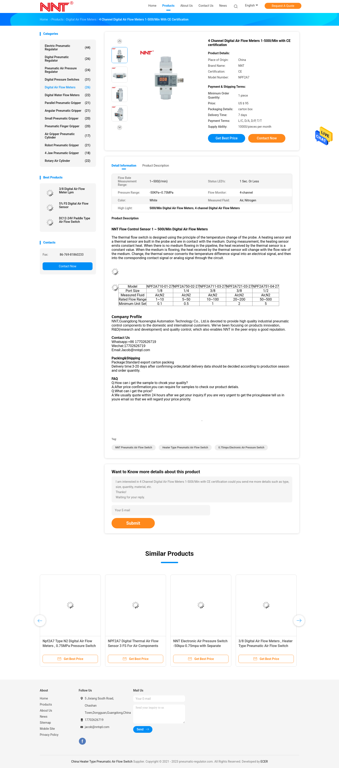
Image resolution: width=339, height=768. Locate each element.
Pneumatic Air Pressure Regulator (67, 70)
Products (46, 704)
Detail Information (124, 165)
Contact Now (67, 266)
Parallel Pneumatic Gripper (67, 103)
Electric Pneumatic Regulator (67, 47)
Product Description (155, 165)
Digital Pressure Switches (67, 79)
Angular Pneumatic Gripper (67, 110)
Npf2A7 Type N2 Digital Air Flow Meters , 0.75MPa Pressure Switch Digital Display (69, 646)
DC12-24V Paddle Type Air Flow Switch (74, 220)
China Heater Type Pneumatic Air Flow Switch (101, 761)
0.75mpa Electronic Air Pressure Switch (241, 447)
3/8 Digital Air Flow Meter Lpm (72, 190)
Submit (133, 523)
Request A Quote (283, 6)
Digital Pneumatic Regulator (67, 58)
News (43, 716)
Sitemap (45, 722)
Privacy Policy (49, 734)
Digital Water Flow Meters (67, 95)
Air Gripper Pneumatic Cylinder (67, 135)
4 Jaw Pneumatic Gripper (67, 153)
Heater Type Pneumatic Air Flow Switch (185, 447)
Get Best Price (227, 138)
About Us (46, 710)
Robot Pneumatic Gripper (67, 145)
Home (44, 698)
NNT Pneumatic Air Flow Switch (133, 447)
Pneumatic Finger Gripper (67, 126)
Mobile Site (47, 728)
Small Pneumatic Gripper (67, 118)
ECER (264, 761)
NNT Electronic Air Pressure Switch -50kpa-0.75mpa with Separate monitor (200, 646)
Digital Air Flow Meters (67, 87)
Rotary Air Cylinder (67, 161)
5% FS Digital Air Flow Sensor (73, 205)
